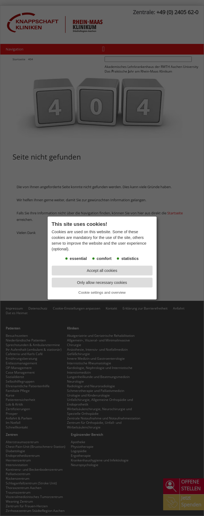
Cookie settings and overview (102, 292)
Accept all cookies (102, 270)
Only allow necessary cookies (102, 282)
